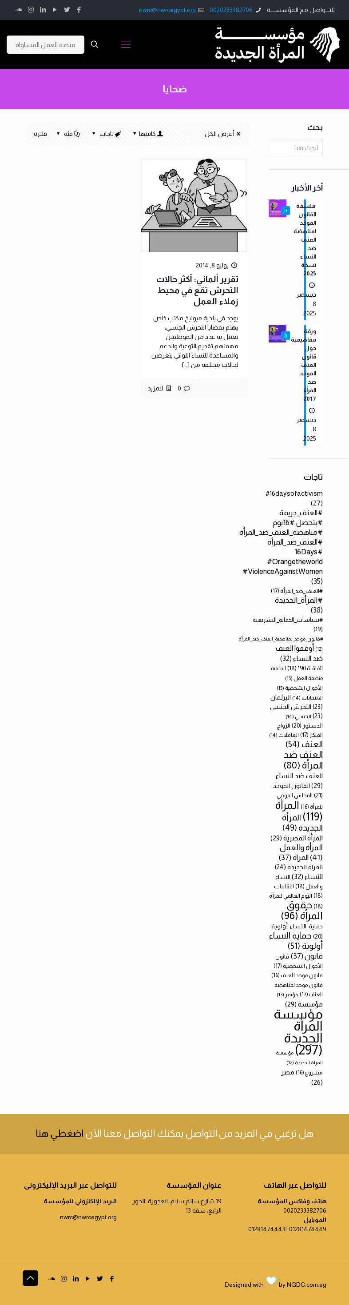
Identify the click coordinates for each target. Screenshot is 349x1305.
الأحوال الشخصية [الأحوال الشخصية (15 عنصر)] (300, 688)
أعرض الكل (224, 133)
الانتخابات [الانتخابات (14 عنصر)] (307, 697)
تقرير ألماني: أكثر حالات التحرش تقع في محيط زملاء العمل (197, 290)
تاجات (105, 133)
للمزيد (155, 388)
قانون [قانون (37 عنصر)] (306, 956)
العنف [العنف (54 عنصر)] (304, 744)
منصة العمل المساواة (45, 44)
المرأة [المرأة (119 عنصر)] (299, 811)
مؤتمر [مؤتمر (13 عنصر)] (287, 994)
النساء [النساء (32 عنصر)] (307, 876)
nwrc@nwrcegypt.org (167, 9)
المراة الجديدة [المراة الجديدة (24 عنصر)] (299, 867)
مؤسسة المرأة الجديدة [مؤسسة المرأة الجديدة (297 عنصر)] (298, 1032)
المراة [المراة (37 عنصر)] (293, 857)
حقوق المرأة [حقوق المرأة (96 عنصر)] (302, 910)
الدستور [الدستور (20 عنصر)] (307, 725)
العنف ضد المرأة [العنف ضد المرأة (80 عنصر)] (303, 760)
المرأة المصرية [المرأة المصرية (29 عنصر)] (296, 838)
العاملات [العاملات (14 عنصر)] (284, 735)
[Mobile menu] (125, 44)
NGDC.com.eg (306, 1284)
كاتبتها (147, 133)
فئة (67, 133)
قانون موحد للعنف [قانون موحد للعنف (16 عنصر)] (297, 975)
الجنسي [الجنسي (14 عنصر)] (298, 716)
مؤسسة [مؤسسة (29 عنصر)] (304, 1004)
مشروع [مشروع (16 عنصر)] (309, 1073)
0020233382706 (231, 9)
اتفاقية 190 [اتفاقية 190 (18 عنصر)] (305, 668)
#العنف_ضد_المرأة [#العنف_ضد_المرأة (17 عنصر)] (297, 591)
